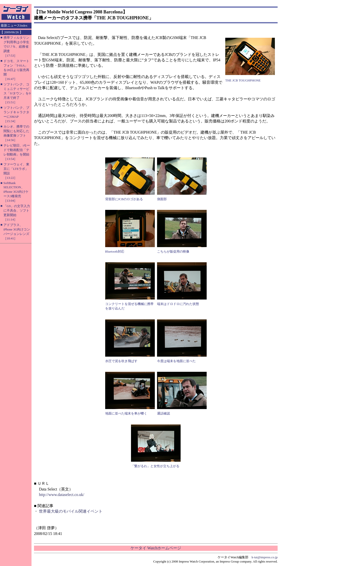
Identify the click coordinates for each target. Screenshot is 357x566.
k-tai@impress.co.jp (265, 557)
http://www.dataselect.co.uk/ (61, 494)
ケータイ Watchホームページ (155, 548)
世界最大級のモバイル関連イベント (70, 511)
